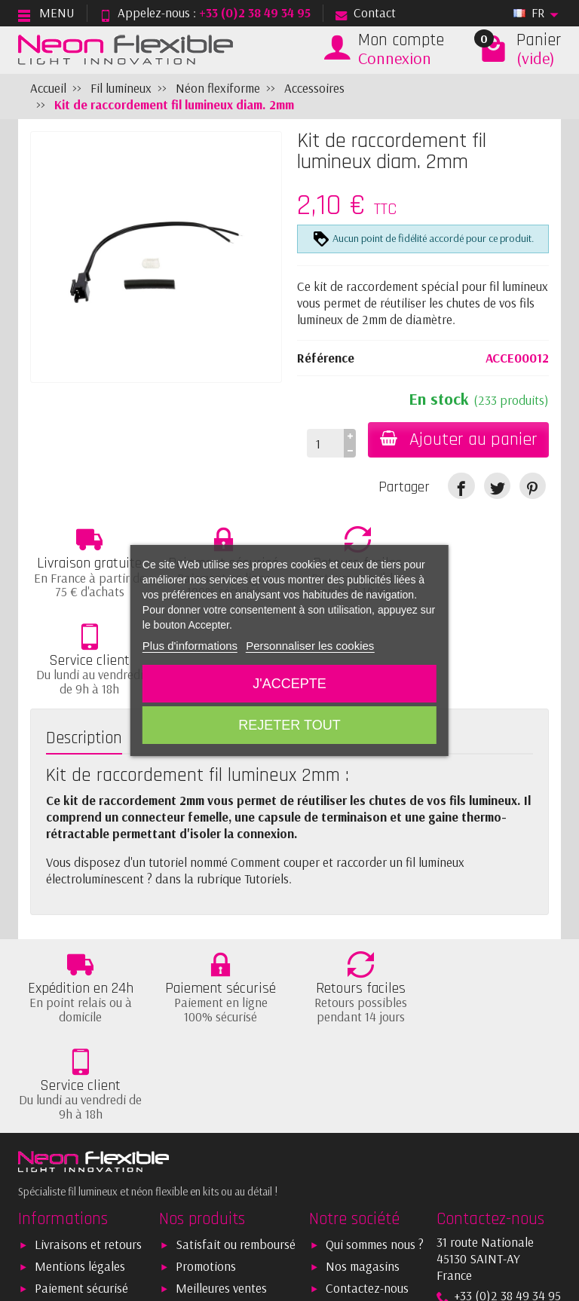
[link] (461, 486)
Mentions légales (80, 1089)
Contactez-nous (367, 1111)
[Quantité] (324, 443)
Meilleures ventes (221, 1111)
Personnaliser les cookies (310, 645)
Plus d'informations (189, 645)
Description (84, 641)
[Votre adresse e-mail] (287, 1197)
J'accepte (289, 683)
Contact (365, 12)
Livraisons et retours (88, 1067)
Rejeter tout (289, 725)
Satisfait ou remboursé (236, 1067)
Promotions (206, 1089)
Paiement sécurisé (81, 1111)
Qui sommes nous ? (375, 1067)
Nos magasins (363, 1089)
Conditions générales (90, 1132)
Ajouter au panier (458, 439)
